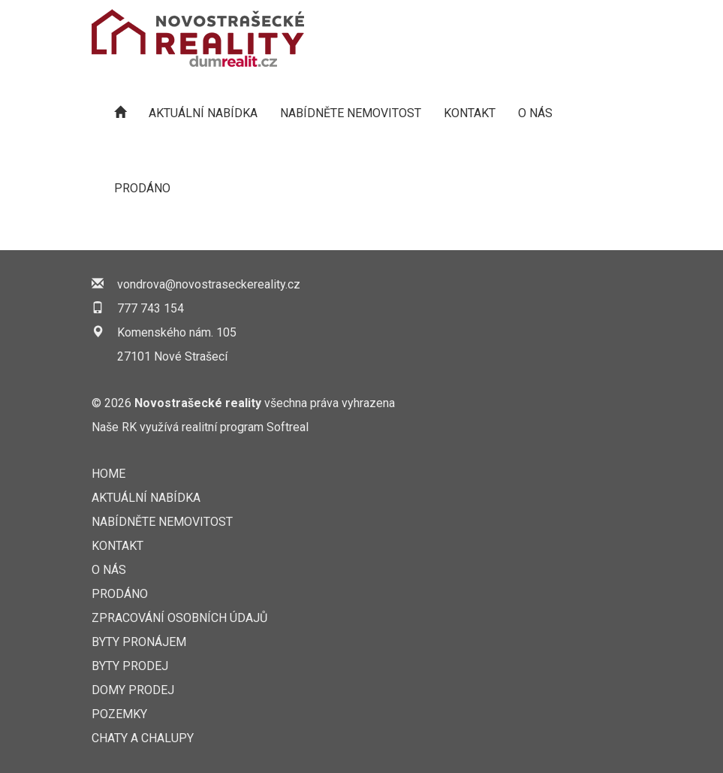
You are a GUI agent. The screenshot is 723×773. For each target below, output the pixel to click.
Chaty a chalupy (143, 738)
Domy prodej (133, 690)
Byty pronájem (139, 642)
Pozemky (119, 714)
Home (108, 474)
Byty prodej (130, 666)
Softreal (288, 427)
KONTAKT (470, 113)
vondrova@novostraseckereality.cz (208, 284)
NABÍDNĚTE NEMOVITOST (350, 113)
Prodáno (142, 188)
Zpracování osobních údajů (179, 618)
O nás (535, 113)
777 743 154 (150, 308)
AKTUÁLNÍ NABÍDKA (203, 113)
